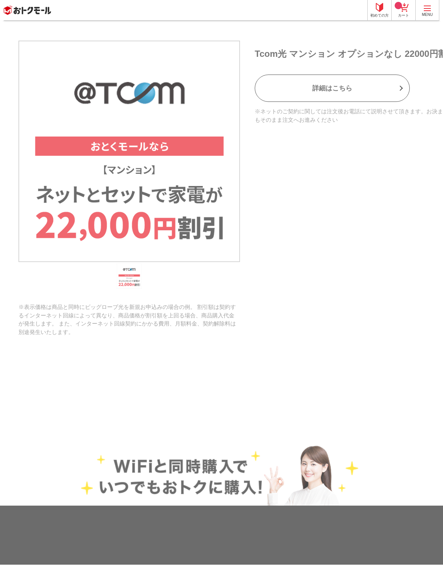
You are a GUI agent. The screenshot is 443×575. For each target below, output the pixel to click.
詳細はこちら (332, 88)
